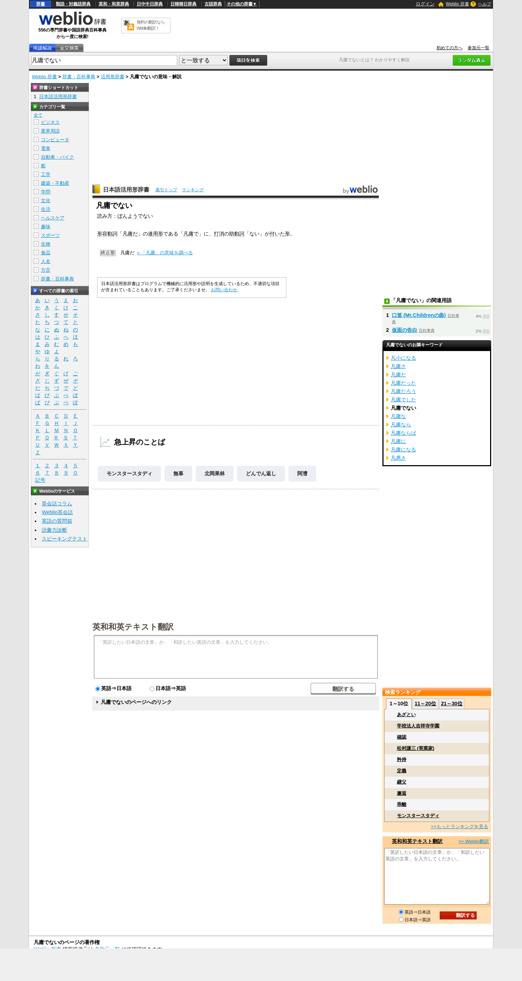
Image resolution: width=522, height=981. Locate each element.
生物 (45, 244)
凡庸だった (403, 383)
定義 (401, 770)
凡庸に (398, 441)
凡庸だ (130, 234)
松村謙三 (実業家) (415, 748)
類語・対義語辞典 (73, 4)
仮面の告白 (404, 330)
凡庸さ (398, 366)
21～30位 (451, 703)
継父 (401, 782)
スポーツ (50, 235)
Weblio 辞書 (457, 4)
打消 (219, 234)
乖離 (401, 804)
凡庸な (398, 416)
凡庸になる (403, 449)
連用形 (155, 234)
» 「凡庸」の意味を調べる (165, 252)
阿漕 (302, 473)
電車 (45, 148)
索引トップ (166, 189)
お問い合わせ (224, 290)
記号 (40, 480)
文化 (45, 200)
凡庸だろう (403, 391)
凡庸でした (403, 399)
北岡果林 (214, 473)
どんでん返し (261, 473)
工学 (45, 174)
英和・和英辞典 (114, 4)
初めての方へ (449, 47)
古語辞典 (213, 4)
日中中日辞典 (150, 4)
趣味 (45, 226)
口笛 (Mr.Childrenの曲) (419, 315)
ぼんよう (127, 216)
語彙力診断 (54, 530)
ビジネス (50, 122)
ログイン (425, 4)
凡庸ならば (403, 433)
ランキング (193, 189)
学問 (45, 192)
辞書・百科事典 (78, 76)
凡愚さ (398, 458)
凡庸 (188, 234)
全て (38, 115)
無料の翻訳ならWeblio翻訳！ (151, 25)
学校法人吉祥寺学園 (418, 726)
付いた (277, 234)
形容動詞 (107, 234)
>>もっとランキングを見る (459, 826)
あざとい (406, 714)
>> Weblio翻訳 (474, 841)
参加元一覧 (478, 47)
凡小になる (403, 358)
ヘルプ (484, 4)
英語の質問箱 (57, 521)
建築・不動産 (55, 183)
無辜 (178, 473)
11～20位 (425, 703)
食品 (45, 252)
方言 (45, 270)
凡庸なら (401, 424)
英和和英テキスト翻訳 (133, 626)
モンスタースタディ (129, 473)
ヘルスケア (53, 218)
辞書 (40, 4)
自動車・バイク (57, 157)
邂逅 (401, 793)
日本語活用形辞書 (126, 190)
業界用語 (50, 131)
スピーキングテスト (64, 539)
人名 (45, 261)
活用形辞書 (112, 76)
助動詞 (236, 234)
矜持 (401, 759)
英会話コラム (57, 503)
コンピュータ (55, 139)
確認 (401, 737)
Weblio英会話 (57, 512)
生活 (45, 209)
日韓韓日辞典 (183, 4)
